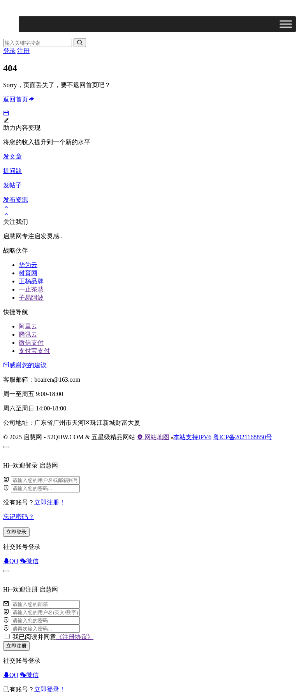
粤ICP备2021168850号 (242, 437)
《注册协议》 (74, 637)
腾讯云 (28, 334)
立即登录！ (49, 689)
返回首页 (18, 99)
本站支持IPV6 (191, 437)
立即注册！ (49, 502)
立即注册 (16, 646)
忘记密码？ (18, 516)
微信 (29, 561)
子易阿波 (31, 297)
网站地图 (153, 437)
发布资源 (15, 199)
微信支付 (31, 342)
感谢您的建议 (25, 365)
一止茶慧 (31, 289)
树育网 (28, 273)
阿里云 (28, 326)
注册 (23, 50)
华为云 (28, 265)
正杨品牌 (31, 281)
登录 (9, 50)
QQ (10, 561)
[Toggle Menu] (286, 24)
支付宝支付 (34, 350)
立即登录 (16, 532)
